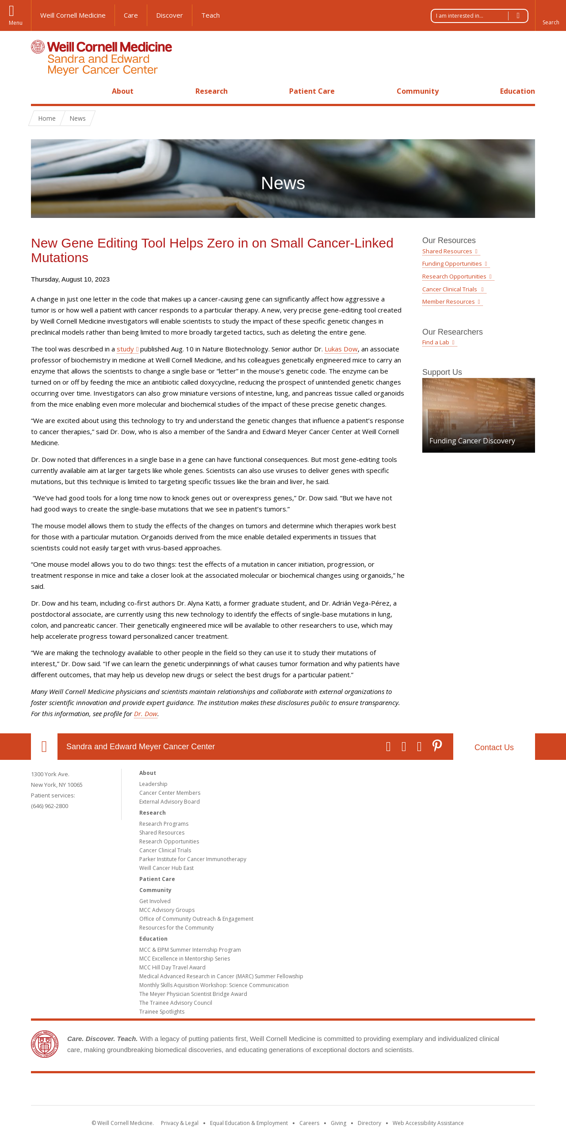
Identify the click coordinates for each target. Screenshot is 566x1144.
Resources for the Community (176, 927)
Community (418, 91)
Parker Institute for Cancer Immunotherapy (192, 859)
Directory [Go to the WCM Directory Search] (369, 1123)
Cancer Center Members (169, 793)
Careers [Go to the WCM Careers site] (309, 1123)
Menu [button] (16, 23)
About (123, 91)
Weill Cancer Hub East (166, 868)
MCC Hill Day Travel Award (172, 967)
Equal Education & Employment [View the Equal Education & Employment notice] (249, 1123)
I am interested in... (482, 15)
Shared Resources (447, 251)
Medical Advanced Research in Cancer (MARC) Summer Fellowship (221, 976)
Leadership (153, 784)
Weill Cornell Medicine (73, 15)
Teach (210, 15)
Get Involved (155, 901)
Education (517, 91)
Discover (169, 15)
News (77, 118)
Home (40, 91)
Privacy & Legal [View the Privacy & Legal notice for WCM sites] (180, 1123)
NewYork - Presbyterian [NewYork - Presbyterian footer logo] (357, 1091)
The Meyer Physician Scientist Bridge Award (193, 994)
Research (211, 91)
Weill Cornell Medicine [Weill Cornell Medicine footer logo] (218, 1091)
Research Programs (163, 823)
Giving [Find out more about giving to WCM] (338, 1123)
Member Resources (448, 301)
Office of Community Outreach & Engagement (196, 919)
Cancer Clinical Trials (450, 289)
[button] (550, 15)
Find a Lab (435, 342)
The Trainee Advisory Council (175, 1003)
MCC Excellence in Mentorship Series (184, 958)
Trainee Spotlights (161, 1011)
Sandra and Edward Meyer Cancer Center (140, 746)
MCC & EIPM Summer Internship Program (190, 949)
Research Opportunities (454, 276)
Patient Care (312, 91)
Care (131, 15)
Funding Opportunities (452, 263)
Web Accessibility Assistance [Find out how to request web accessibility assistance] (428, 1123)
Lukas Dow (341, 348)
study (125, 348)
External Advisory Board (169, 801)
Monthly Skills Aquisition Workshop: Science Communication (214, 985)
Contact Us (494, 747)
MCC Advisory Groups (167, 910)
